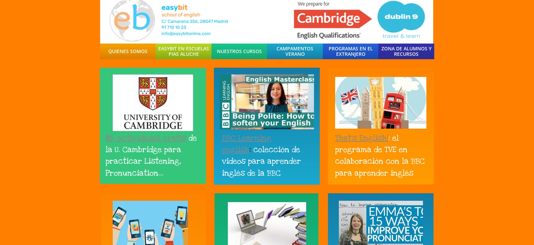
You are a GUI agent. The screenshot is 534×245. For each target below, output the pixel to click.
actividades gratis (151, 138)
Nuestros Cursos (239, 51)
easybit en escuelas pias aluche (183, 51)
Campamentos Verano (295, 51)
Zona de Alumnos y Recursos (406, 51)
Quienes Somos (127, 51)
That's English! (361, 138)
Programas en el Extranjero (351, 51)
